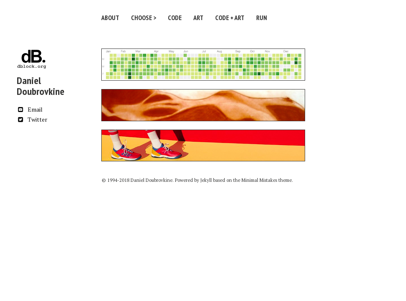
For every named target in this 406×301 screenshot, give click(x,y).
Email (30, 109)
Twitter (32, 119)
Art (198, 17)
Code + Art (229, 17)
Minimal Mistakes (259, 180)
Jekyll (206, 180)
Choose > (143, 17)
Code (175, 17)
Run (261, 17)
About (110, 17)
